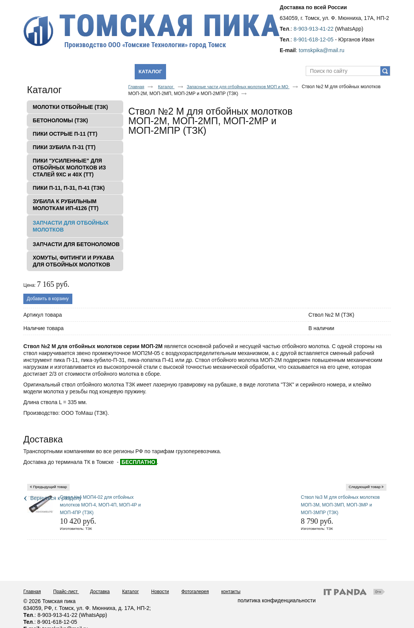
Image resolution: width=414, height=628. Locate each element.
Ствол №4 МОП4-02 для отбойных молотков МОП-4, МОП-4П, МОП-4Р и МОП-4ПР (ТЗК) (100, 505)
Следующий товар (365, 487)
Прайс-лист (66, 591)
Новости (160, 591)
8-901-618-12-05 (313, 39)
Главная (136, 86)
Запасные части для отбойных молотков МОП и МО (238, 86)
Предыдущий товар (50, 487)
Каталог (150, 71)
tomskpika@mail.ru (321, 50)
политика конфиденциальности (277, 600)
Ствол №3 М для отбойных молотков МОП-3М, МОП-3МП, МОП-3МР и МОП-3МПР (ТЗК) (340, 505)
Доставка (100, 591)
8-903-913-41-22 (313, 29)
